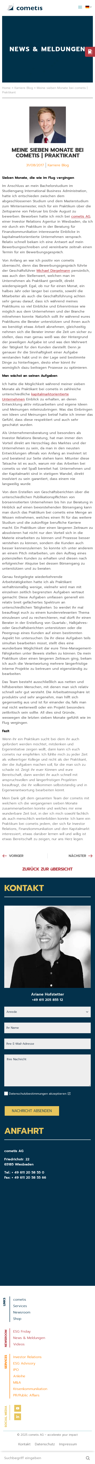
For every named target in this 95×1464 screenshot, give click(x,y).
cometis (19, 1299)
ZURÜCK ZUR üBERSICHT (47, 869)
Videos (19, 1344)
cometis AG (80, 216)
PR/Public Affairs (26, 1395)
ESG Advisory (24, 1363)
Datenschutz (45, 1444)
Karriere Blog (23, 88)
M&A (17, 1382)
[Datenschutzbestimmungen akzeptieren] (69, 1093)
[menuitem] (88, 7)
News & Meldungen (29, 1337)
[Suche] (88, 1458)
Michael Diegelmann (53, 270)
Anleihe (19, 1376)
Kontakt (24, 1444)
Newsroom (21, 1312)
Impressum (68, 1444)
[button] (80, 7)
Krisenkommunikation (30, 1388)
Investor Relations (27, 1357)
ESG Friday (22, 1331)
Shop (17, 1318)
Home (6, 88)
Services (20, 1306)
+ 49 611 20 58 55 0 (28, 1172)
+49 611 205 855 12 (47, 999)
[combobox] (41, 1458)
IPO (16, 1369)
